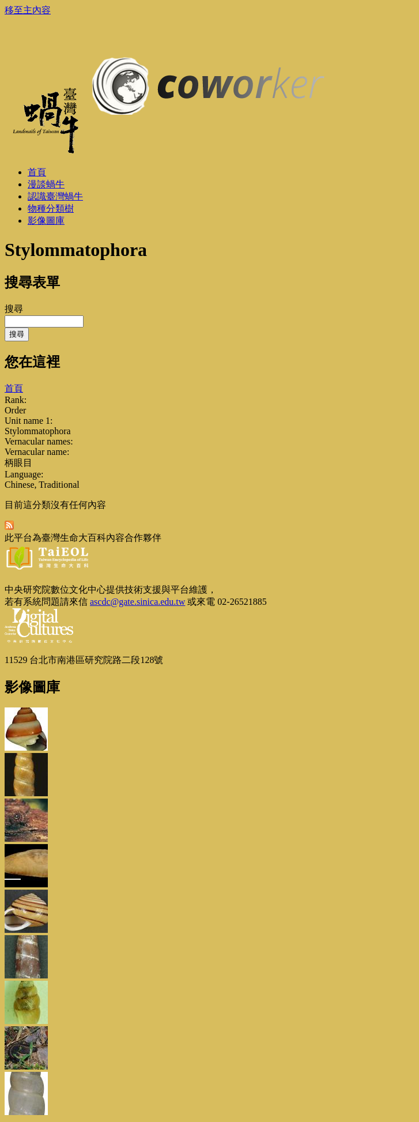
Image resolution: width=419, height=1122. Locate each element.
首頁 (14, 388)
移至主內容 (28, 10)
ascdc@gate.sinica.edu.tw (137, 602)
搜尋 (14, 309)
